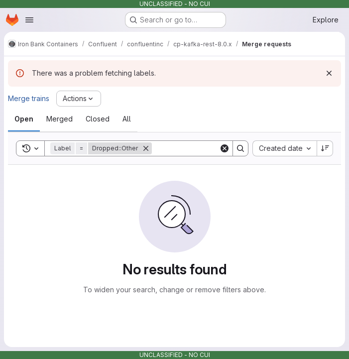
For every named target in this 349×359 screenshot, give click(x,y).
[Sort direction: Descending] (325, 148)
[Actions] (78, 99)
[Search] (213, 148)
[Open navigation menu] (29, 20)
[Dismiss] (329, 73)
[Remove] (146, 148)
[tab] (24, 119)
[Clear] (225, 148)
